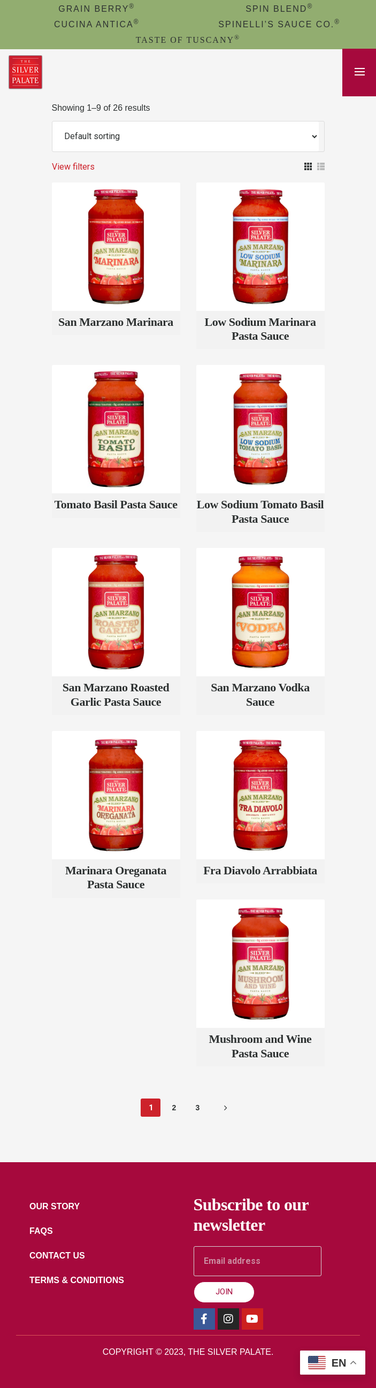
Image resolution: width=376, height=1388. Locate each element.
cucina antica (97, 24)
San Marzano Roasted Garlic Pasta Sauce (116, 694)
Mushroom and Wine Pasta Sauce (260, 1045)
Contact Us (57, 1255)
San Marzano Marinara (115, 322)
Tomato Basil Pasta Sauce (115, 504)
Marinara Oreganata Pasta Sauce (115, 877)
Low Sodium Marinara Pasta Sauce (260, 328)
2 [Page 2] (174, 1107)
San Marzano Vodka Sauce (260, 694)
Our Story (54, 1206)
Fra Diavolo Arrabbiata (260, 870)
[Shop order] (185, 136)
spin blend (279, 8)
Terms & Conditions (76, 1280)
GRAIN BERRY (96, 8)
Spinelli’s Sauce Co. (279, 24)
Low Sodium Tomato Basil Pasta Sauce (260, 511)
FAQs (41, 1231)
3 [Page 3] (198, 1107)
